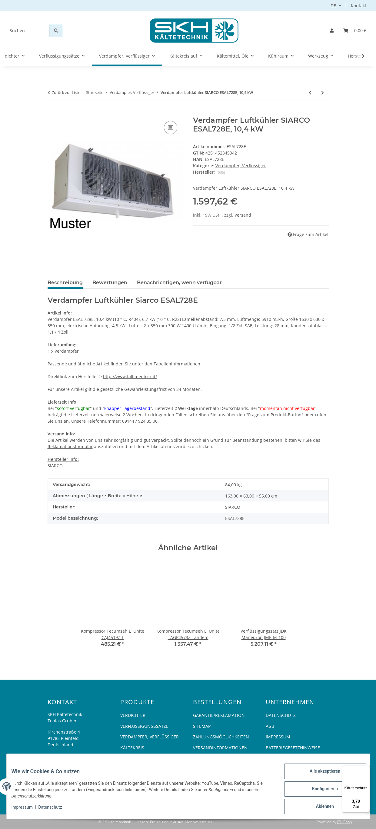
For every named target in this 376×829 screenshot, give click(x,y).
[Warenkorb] (354, 30)
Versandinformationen (220, 748)
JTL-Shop (344, 821)
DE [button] (333, 5)
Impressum (27, 810)
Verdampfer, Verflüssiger (240, 165)
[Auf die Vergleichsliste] (170, 127)
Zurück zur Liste (66, 92)
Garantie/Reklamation (219, 715)
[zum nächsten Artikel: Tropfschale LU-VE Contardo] (322, 92)
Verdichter (132, 715)
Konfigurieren (320, 791)
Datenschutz (55, 810)
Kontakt (358, 5)
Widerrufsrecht (211, 758)
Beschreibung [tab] (65, 282)
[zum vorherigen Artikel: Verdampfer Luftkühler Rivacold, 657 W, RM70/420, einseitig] (310, 92)
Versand (243, 215)
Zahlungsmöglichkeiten (221, 737)
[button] (331, 30)
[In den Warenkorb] (52, 112)
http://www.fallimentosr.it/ (130, 376)
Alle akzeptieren (320, 776)
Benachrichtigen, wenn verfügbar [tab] (179, 282)
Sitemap (202, 726)
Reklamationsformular (70, 446)
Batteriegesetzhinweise (293, 748)
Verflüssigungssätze (144, 726)
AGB (270, 726)
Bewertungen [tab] (109, 282)
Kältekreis (132, 748)
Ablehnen (320, 807)
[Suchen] (27, 30)
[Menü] (366, 769)
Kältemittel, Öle (139, 758)
